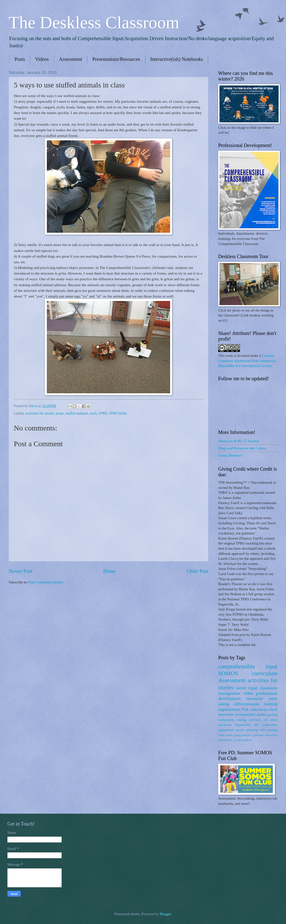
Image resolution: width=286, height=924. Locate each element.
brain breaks (225, 735)
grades (240, 730)
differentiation (246, 703)
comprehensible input (247, 666)
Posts (20, 59)
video (248, 693)
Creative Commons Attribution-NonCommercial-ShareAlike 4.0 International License (247, 361)
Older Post (197, 571)
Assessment (70, 59)
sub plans (270, 720)
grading (272, 714)
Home (109, 571)
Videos (42, 59)
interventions (244, 740)
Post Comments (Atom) (46, 582)
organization (229, 709)
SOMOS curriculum (247, 673)
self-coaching (268, 730)
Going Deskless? (230, 455)
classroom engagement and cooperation (247, 724)
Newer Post (20, 571)
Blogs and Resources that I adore (242, 448)
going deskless (243, 735)
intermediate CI (227, 740)
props (60, 413)
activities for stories (39, 413)
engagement (226, 730)
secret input (246, 687)
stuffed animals (77, 413)
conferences (258, 709)
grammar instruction (265, 735)
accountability (245, 714)
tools (93, 413)
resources (255, 698)
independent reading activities (239, 720)
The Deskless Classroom (94, 22)
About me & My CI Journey (238, 441)
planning (252, 730)
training (270, 703)
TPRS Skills (118, 413)
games (261, 714)
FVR (244, 709)
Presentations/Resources (116, 59)
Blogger (165, 914)
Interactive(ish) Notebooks (176, 59)
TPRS (103, 413)
